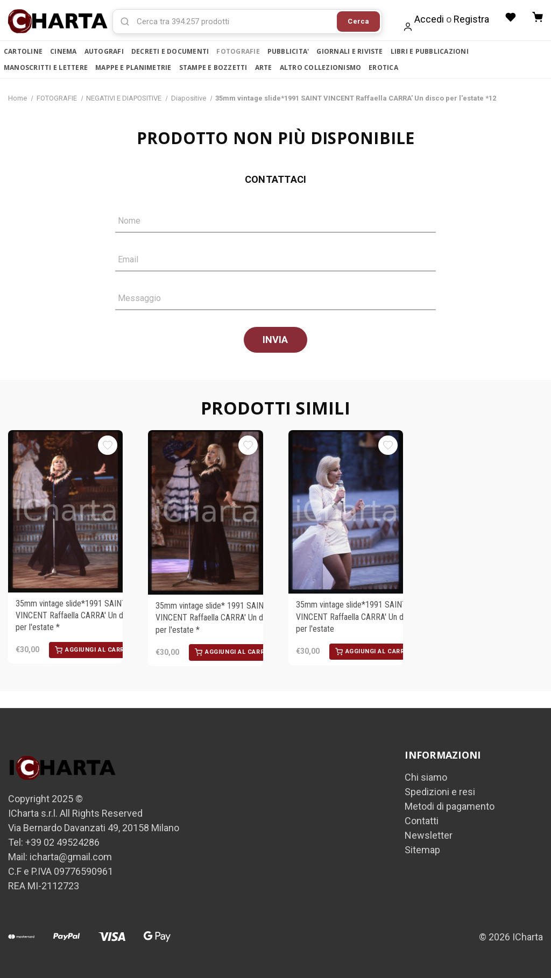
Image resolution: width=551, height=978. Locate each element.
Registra (471, 19)
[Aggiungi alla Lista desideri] (107, 445)
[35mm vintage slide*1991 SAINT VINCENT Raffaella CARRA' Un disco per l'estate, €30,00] (345, 513)
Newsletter (429, 835)
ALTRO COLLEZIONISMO (321, 67)
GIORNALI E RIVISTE (349, 51)
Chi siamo (426, 777)
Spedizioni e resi (440, 792)
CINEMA (63, 51)
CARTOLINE (23, 51)
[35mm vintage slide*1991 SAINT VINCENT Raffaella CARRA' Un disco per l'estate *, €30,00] (65, 512)
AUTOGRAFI (104, 51)
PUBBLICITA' (288, 51)
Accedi (429, 19)
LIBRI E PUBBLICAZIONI (430, 51)
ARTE (263, 67)
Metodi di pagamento (450, 806)
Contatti (422, 821)
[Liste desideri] (510, 17)
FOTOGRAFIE (237, 51)
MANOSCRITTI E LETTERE (46, 67)
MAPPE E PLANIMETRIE (133, 67)
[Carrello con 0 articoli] (537, 17)
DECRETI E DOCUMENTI (170, 51)
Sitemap (422, 850)
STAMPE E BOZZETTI (213, 67)
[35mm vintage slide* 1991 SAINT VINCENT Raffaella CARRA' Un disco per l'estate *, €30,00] (205, 513)
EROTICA (383, 67)
